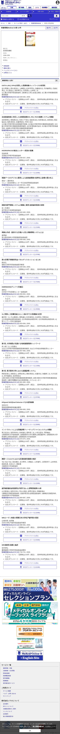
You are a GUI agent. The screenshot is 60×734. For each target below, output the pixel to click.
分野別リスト (8, 73)
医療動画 (5, 680)
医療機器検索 (7, 675)
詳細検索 (8, 11)
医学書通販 (6, 678)
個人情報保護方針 (8, 716)
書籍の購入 (7, 68)
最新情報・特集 (7, 668)
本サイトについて (8, 706)
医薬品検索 (6, 673)
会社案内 (5, 704)
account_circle (57, 2)
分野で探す (41, 11)
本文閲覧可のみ (24, 19)
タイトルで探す (24, 11)
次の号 (55, 28)
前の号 (48, 28)
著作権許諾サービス (9, 683)
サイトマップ (7, 696)
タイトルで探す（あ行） (21, 23)
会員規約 (5, 714)
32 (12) (17, 97)
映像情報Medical (36, 23)
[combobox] (10, 15)
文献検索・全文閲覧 (9, 670)
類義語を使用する (8, 19)
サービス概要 (7, 691)
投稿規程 (6, 66)
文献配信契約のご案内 (9, 709)
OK (30, 731)
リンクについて (7, 711)
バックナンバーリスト (11, 70)
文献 (9, 23)
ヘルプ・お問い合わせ (9, 693)
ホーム (3, 23)
